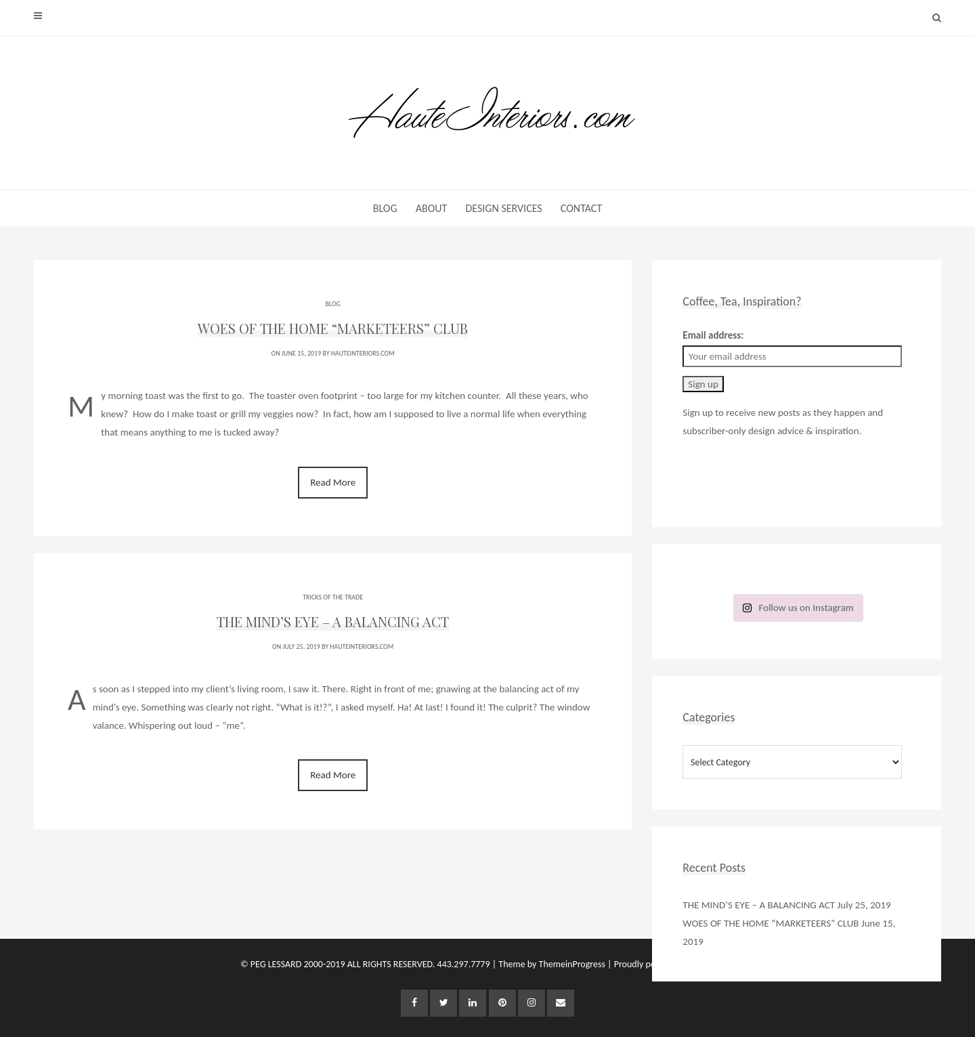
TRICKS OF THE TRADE (333, 595)
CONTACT (581, 208)
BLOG (385, 208)
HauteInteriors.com (363, 353)
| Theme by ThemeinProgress (548, 964)
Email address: (712, 335)
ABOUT (432, 208)
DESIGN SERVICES (503, 208)
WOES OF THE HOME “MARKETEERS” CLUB (770, 923)
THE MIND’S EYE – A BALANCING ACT (758, 905)
